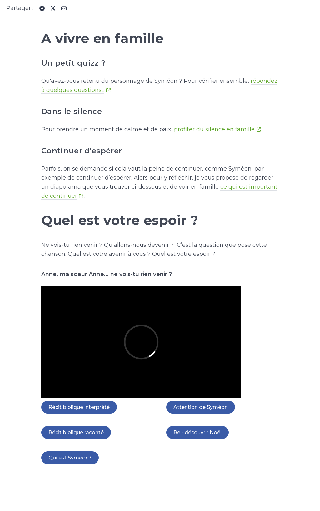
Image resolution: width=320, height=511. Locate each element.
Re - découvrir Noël (197, 432)
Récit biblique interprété (79, 407)
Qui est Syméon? (70, 458)
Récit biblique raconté (76, 432)
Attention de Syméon (200, 407)
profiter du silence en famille (214, 129)
